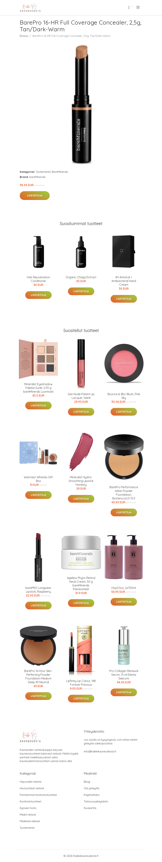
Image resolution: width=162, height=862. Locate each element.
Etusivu (24, 36)
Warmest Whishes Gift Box (38, 479)
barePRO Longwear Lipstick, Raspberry (38, 589)
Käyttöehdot (91, 795)
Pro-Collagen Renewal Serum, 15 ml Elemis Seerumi (123, 674)
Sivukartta (90, 808)
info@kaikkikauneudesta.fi (100, 751)
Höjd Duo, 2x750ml (123, 588)
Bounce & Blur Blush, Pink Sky (124, 396)
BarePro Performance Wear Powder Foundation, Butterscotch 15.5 (124, 492)
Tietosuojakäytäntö (96, 801)
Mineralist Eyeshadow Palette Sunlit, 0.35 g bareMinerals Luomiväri (38, 387)
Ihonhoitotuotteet (30, 801)
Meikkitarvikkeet (30, 821)
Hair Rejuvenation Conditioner (38, 279)
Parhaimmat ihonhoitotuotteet (38, 795)
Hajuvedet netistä (30, 781)
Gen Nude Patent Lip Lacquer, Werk (81, 396)
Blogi (87, 781)
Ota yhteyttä (91, 788)
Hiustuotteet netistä (32, 788)
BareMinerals (60, 171)
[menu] (138, 7)
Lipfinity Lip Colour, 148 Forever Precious (81, 682)
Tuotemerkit (43, 171)
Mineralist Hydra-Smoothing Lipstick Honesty (81, 480)
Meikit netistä (28, 814)
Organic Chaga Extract (81, 277)
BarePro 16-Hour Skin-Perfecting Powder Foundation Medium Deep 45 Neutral (38, 676)
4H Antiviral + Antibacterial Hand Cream (123, 280)
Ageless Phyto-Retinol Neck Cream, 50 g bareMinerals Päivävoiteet (81, 583)
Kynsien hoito (28, 808)
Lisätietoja (34, 195)
